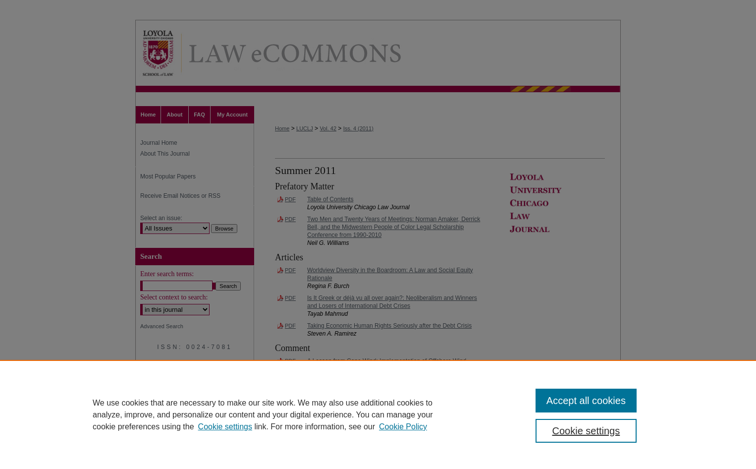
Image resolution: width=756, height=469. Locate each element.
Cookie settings (225, 426)
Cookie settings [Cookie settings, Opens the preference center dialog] (586, 430)
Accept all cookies (586, 400)
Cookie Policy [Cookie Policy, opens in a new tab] (403, 426)
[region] (378, 414)
